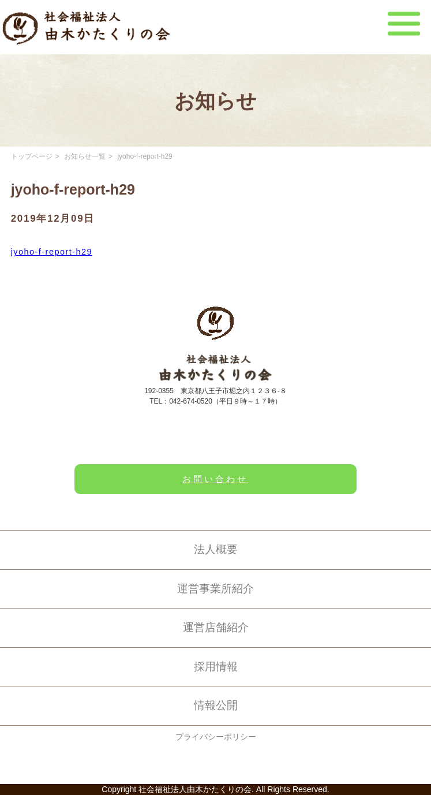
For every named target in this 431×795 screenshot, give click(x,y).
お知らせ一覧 (85, 156)
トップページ (32, 156)
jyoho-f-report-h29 (51, 251)
